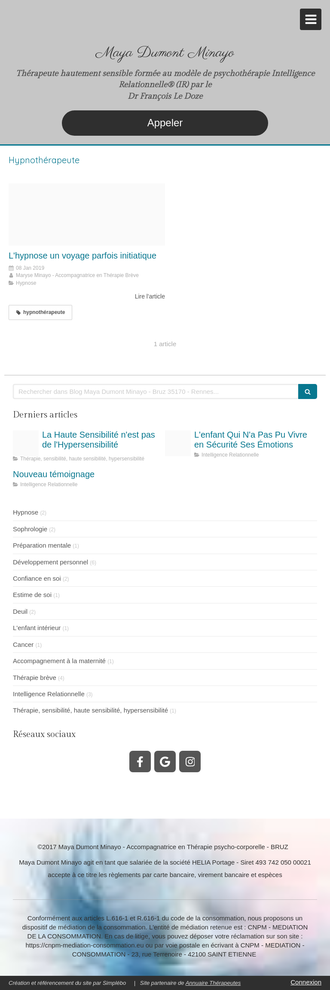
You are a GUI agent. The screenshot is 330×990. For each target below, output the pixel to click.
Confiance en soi (37, 578)
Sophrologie (30, 529)
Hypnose (25, 512)
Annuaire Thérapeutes (213, 983)
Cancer (23, 644)
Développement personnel (50, 562)
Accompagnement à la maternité (59, 660)
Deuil (20, 611)
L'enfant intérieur (37, 627)
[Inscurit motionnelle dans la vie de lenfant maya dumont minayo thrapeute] (178, 443)
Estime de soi (32, 594)
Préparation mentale (42, 545)
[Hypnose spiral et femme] (87, 214)
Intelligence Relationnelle (49, 694)
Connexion (305, 982)
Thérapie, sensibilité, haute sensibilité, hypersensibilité (90, 710)
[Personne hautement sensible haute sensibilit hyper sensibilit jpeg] (26, 443)
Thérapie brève (34, 677)
